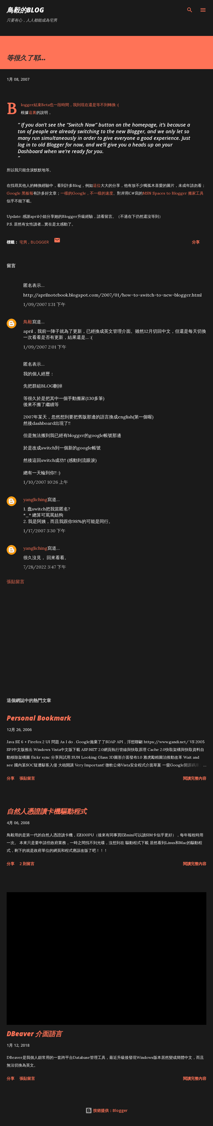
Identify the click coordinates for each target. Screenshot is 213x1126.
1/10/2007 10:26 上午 (45, 482)
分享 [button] (196, 242)
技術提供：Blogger (106, 1110)
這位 (97, 185)
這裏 (32, 112)
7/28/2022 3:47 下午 (44, 567)
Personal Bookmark (39, 717)
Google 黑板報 (20, 193)
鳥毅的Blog (25, 9)
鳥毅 (27, 321)
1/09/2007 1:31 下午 (44, 304)
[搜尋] (189, 10)
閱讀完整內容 (194, 778)
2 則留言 (26, 863)
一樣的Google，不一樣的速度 (86, 193)
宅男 (23, 242)
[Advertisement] (106, 641)
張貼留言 (15, 581)
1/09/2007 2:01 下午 (44, 347)
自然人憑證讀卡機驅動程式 (47, 811)
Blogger (40, 242)
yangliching (35, 499)
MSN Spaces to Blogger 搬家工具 (173, 193)
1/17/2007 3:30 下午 (44, 530)
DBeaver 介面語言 (34, 1033)
